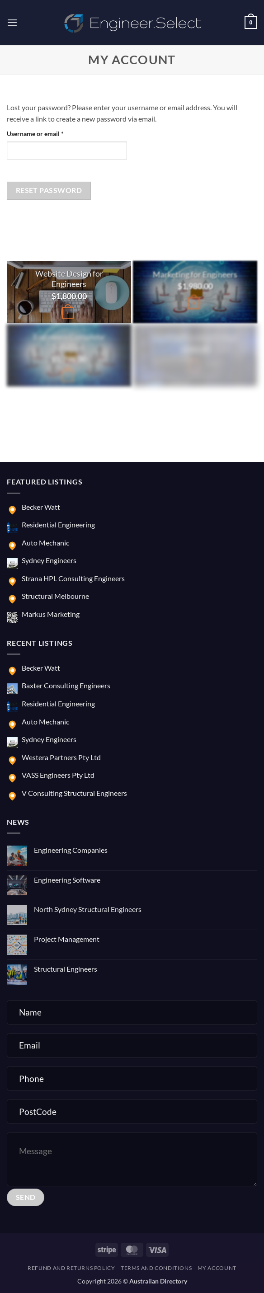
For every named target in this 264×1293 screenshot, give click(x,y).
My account (217, 1268)
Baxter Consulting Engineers (66, 685)
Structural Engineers (65, 968)
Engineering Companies (71, 850)
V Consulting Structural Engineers (74, 793)
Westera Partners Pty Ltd (61, 757)
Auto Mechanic (45, 542)
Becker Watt (41, 507)
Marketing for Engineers (195, 274)
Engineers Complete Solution (68, 342)
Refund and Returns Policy (71, 1268)
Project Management (66, 939)
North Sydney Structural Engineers (87, 909)
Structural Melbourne (55, 596)
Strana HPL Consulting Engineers (73, 578)
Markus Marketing (51, 614)
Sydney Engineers (49, 560)
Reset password (49, 190)
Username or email (48, 132)
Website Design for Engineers (69, 278)
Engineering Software (67, 879)
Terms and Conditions (156, 1268)
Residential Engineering (58, 524)
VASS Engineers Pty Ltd (58, 775)
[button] (12, 22)
